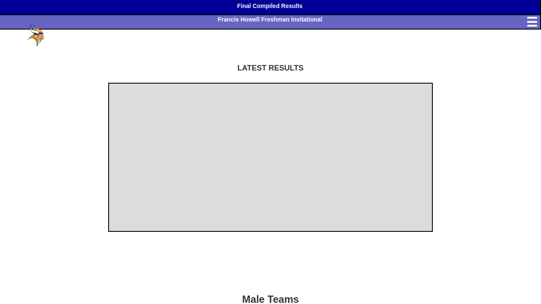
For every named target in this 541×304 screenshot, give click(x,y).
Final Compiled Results (270, 6)
